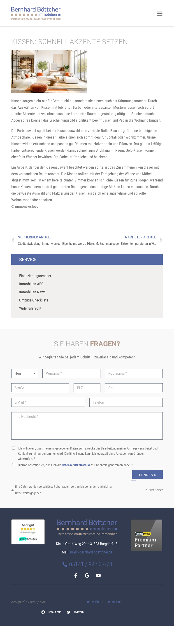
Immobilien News (32, 292)
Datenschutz (95, 602)
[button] (51, 612)
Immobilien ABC (31, 284)
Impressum (115, 602)
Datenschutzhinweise (76, 465)
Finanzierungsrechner (35, 275)
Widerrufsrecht (30, 308)
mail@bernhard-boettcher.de (91, 552)
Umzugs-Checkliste (33, 300)
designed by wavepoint (28, 602)
